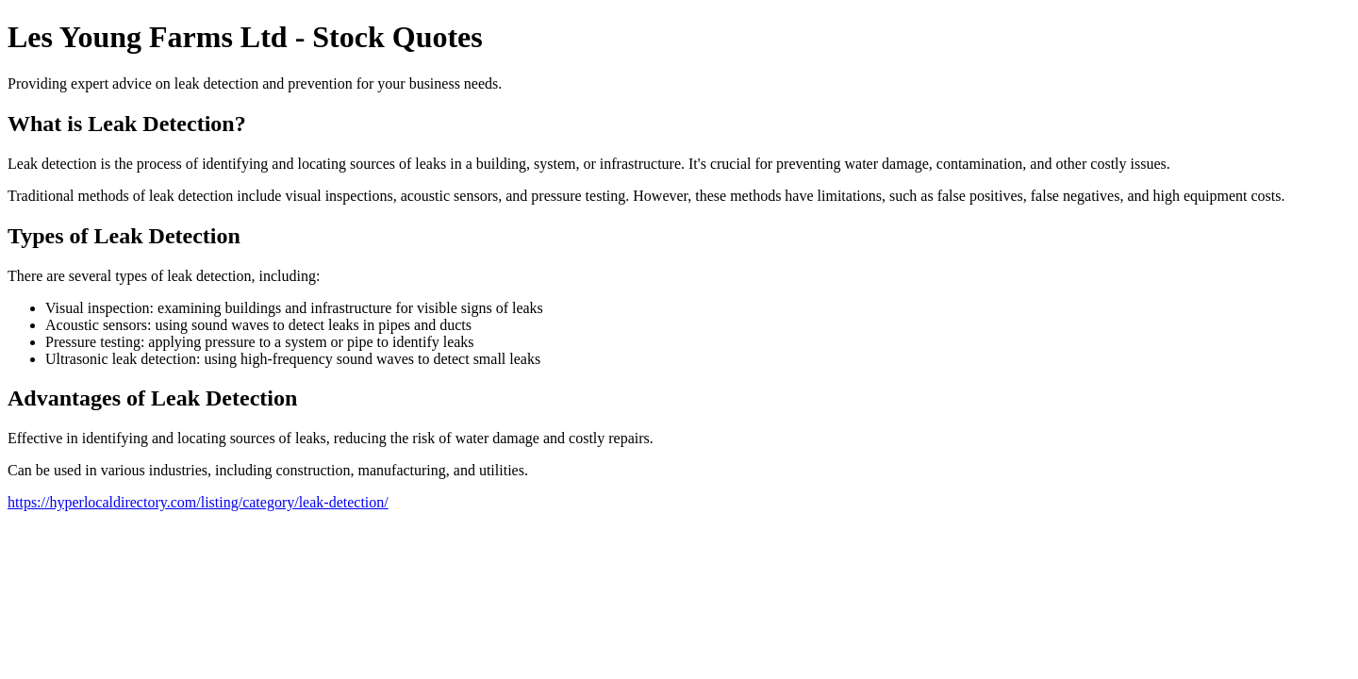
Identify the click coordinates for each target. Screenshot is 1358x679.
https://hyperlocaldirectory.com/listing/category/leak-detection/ (198, 502)
